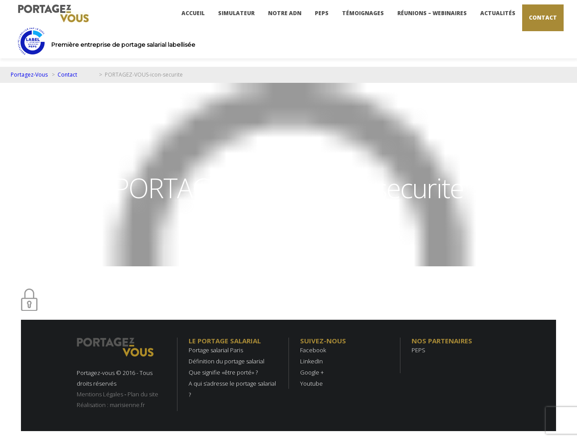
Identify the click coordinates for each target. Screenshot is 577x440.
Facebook (313, 350)
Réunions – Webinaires (432, 13)
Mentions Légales (100, 394)
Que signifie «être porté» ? (223, 372)
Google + (312, 372)
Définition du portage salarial (226, 361)
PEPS (322, 13)
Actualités (497, 13)
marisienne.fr (127, 405)
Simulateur (236, 13)
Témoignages (363, 13)
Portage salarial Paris (216, 350)
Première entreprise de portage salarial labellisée (123, 44)
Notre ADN (284, 13)
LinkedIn (311, 361)
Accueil (193, 13)
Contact (543, 17)
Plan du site (143, 394)
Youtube (311, 383)
